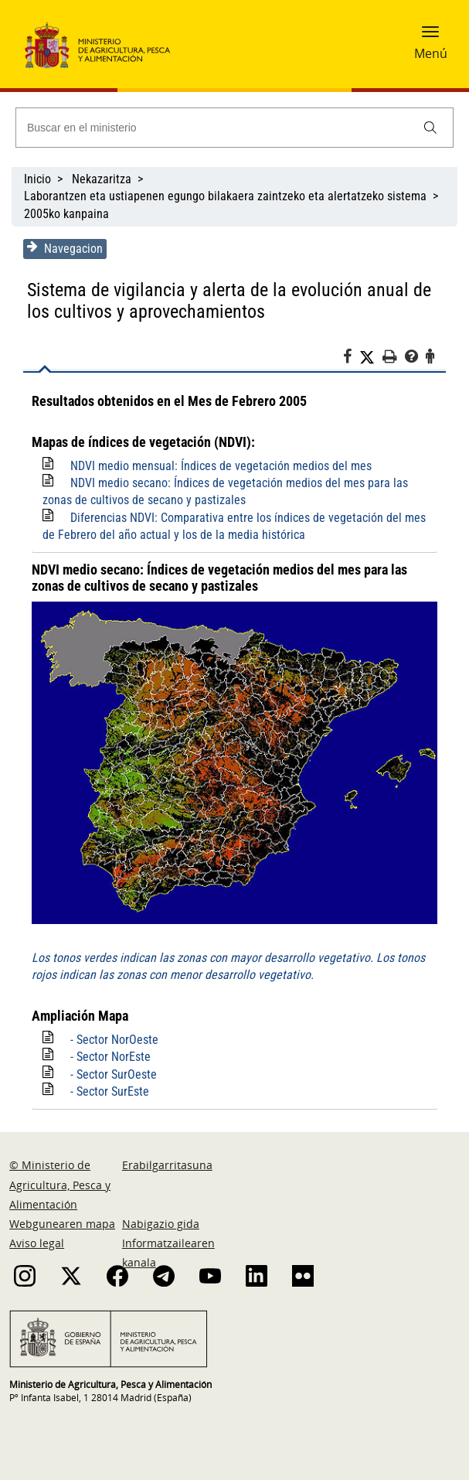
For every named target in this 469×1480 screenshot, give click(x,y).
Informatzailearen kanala (168, 1253)
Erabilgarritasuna (167, 1165)
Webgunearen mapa (62, 1223)
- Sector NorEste (110, 1056)
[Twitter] (370, 357)
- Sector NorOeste (114, 1039)
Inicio (37, 179)
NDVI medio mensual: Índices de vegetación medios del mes (221, 466)
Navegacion (65, 248)
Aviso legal (36, 1243)
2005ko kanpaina (66, 213)
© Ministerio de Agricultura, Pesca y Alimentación (59, 1184)
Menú (430, 53)
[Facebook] (351, 359)
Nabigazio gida (160, 1223)
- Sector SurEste (109, 1091)
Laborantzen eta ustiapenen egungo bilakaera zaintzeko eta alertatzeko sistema (225, 196)
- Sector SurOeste (113, 1074)
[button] (430, 36)
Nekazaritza (101, 179)
